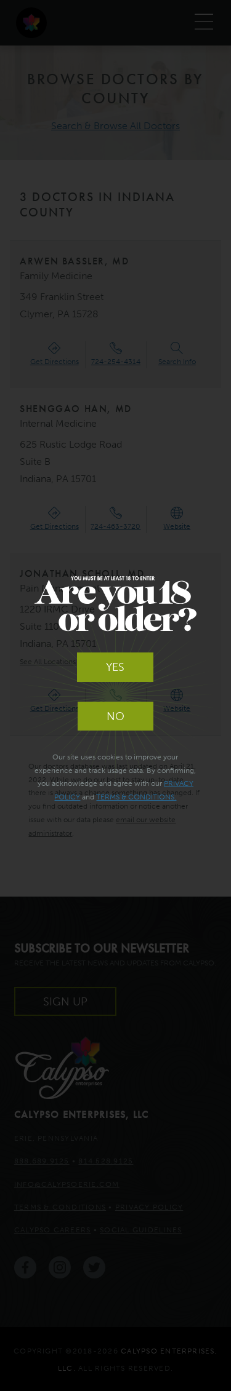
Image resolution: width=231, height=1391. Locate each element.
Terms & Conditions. (136, 796)
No (115, 716)
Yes (115, 667)
